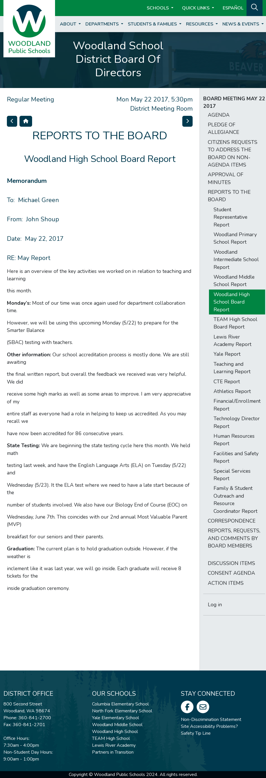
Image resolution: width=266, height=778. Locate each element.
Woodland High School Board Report (232, 302)
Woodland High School (115, 731)
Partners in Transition (113, 752)
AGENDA (219, 115)
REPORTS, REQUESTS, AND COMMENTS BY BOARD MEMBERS (234, 538)
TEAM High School (111, 738)
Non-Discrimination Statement (211, 719)
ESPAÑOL (233, 8)
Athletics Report (232, 391)
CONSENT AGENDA (231, 573)
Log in (215, 604)
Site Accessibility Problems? (209, 726)
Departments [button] (102, 24)
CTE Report (227, 381)
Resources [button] (200, 24)
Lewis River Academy (114, 745)
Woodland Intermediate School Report (236, 260)
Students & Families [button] (153, 24)
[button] (254, 7)
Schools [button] (158, 8)
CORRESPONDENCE (231, 520)
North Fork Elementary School (122, 711)
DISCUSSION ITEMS (231, 563)
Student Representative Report (230, 217)
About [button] (68, 24)
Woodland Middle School (117, 725)
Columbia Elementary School (120, 704)
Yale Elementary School (115, 718)
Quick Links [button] (196, 8)
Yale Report (227, 354)
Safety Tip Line (196, 733)
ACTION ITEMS (226, 583)
